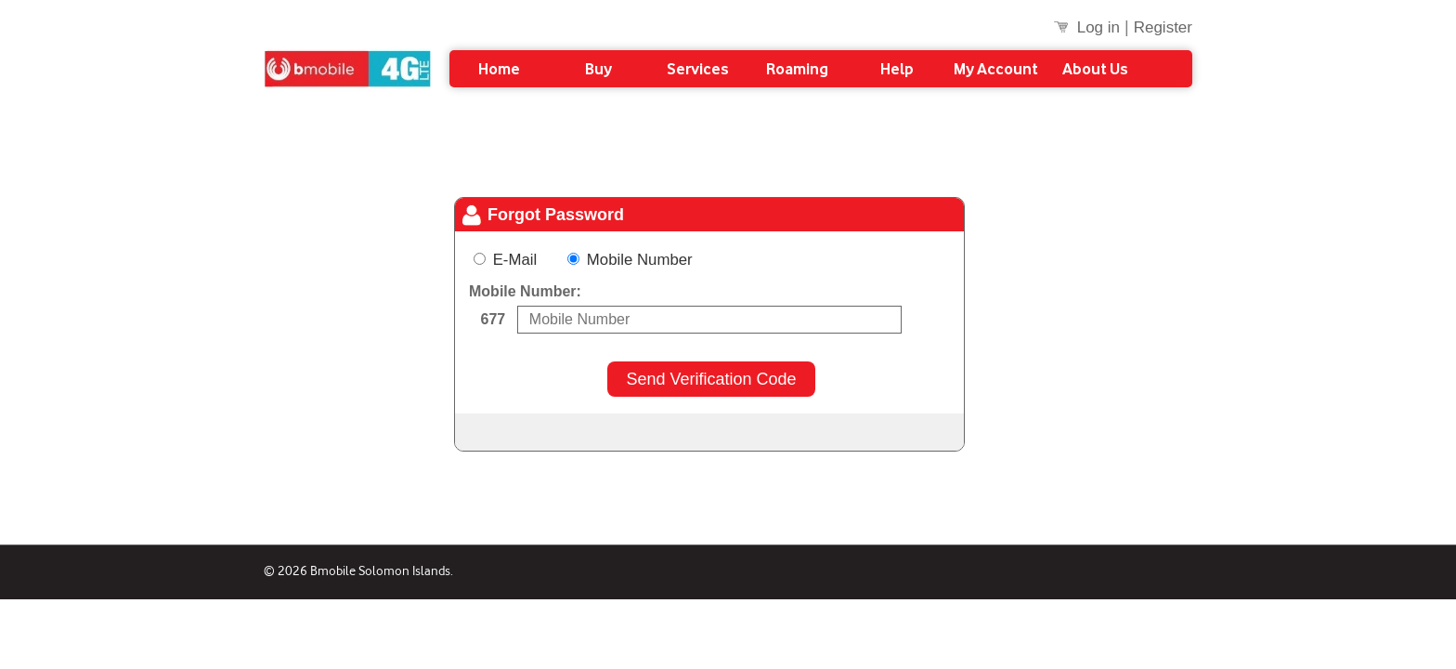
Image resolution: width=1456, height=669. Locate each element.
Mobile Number (629, 260)
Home (499, 68)
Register (1163, 28)
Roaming (797, 68)
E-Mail (516, 260)
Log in (1098, 28)
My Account (996, 68)
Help (897, 68)
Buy (598, 68)
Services (698, 68)
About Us (1095, 68)
